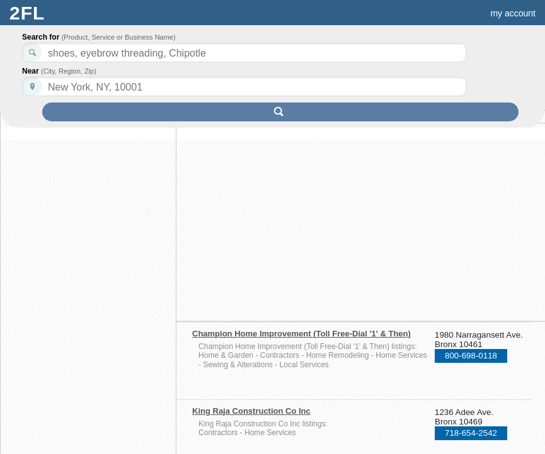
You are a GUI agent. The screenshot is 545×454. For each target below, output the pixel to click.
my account (513, 13)
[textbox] (244, 86)
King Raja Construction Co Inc (251, 411)
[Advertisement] (301, 218)
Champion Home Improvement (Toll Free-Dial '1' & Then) (301, 333)
